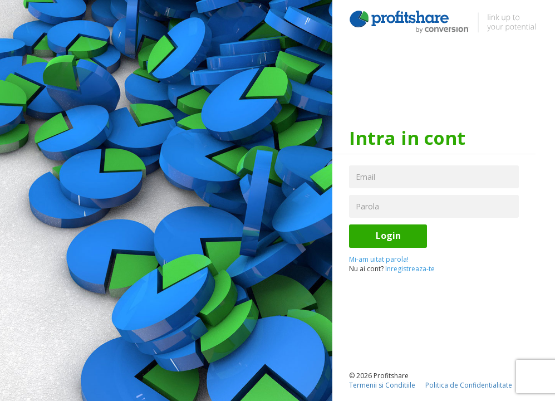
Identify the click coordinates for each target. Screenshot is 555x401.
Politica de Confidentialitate (468, 385)
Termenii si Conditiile (382, 385)
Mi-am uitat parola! (379, 259)
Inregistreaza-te (410, 268)
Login (388, 235)
